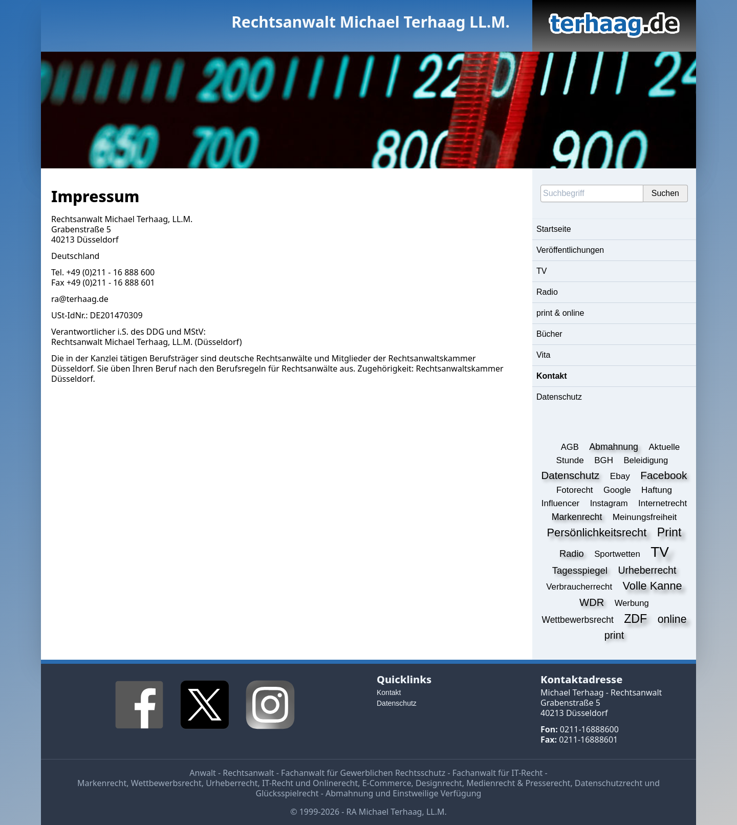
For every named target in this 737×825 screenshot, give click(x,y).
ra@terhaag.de (80, 299)
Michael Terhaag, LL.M (147, 342)
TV (541, 271)
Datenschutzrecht (608, 783)
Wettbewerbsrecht (166, 783)
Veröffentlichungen (570, 250)
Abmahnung (349, 793)
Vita (543, 355)
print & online (560, 313)
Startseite (553, 229)
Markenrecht (101, 783)
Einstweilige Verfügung (437, 793)
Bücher (549, 334)
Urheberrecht (231, 783)
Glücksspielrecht (287, 793)
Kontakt (551, 376)
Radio (547, 292)
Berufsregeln (241, 368)
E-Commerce (386, 783)
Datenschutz (559, 397)
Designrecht (439, 783)
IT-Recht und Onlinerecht (310, 783)
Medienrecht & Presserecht (518, 783)
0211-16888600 (589, 729)
